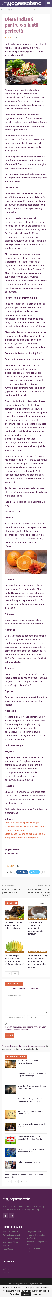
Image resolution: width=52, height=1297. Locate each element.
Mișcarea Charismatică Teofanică (36, 1236)
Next (15, 973)
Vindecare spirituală (10, 1242)
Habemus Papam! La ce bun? (29, 1162)
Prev (8, 973)
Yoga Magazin (8, 1249)
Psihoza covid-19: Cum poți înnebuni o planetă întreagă (39, 892)
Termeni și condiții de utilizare (11, 1267)
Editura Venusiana (34, 1252)
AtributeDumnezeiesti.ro (12, 1235)
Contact (6, 1273)
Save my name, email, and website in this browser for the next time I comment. (25, 1028)
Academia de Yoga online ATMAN (37, 1243)
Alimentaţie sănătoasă (14, 919)
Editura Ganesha (33, 1248)
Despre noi (31, 1266)
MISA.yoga (7, 1246)
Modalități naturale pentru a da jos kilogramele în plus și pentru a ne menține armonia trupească (25, 826)
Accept (26, 1294)
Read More (38, 1294)
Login (29, 1269)
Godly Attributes (14, 1238)
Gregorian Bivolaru (34, 1231)
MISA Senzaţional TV (11, 1231)
